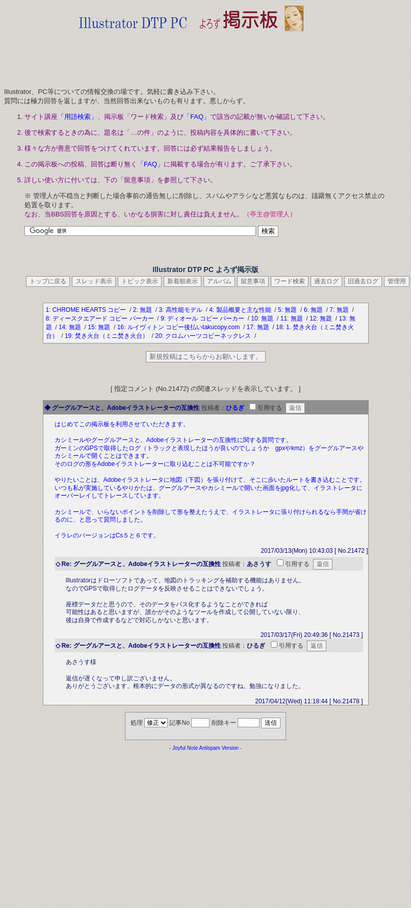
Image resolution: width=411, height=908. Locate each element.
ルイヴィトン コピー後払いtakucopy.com (184, 327)
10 (254, 318)
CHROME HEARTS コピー (90, 309)
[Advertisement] (191, 56)
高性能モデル (185, 309)
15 (91, 327)
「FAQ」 (197, 116)
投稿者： (213, 407)
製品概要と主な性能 (244, 309)
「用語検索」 (77, 116)
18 (279, 327)
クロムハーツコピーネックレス (208, 335)
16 (120, 327)
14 (62, 327)
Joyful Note (185, 748)
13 (342, 318)
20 (158, 335)
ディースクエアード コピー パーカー (104, 318)
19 (68, 335)
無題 (146, 309)
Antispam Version (219, 748)
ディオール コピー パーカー (206, 318)
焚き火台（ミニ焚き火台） (112, 335)
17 (250, 327)
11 (283, 318)
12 (313, 318)
